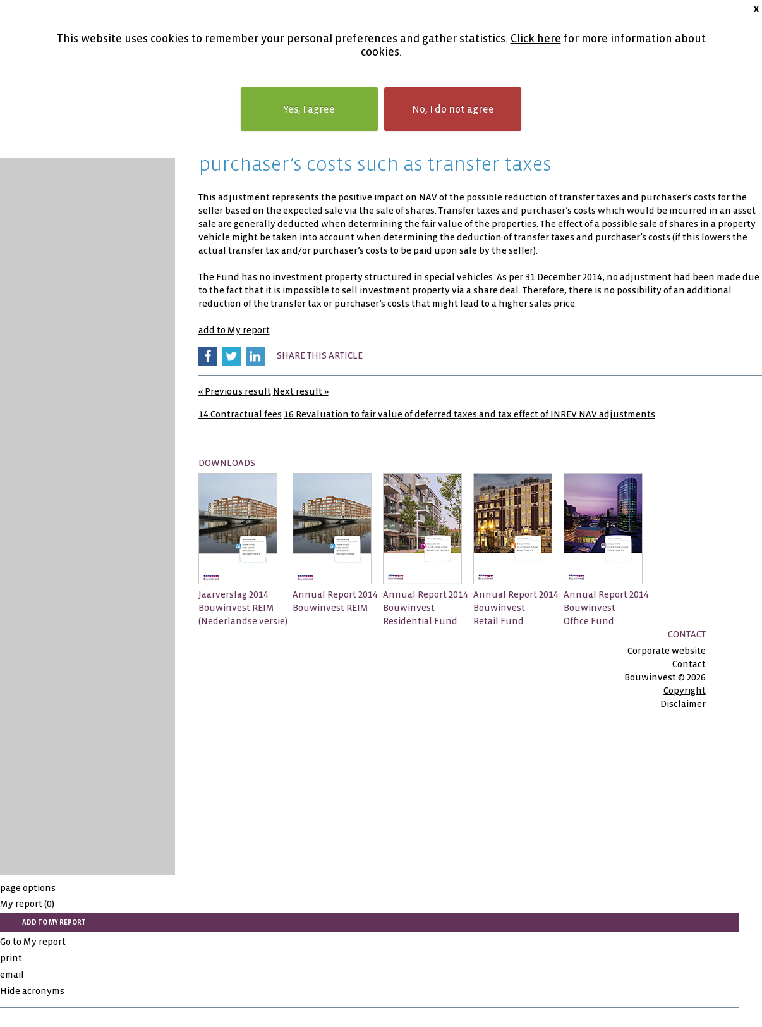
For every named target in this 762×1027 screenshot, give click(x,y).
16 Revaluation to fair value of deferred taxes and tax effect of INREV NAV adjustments (469, 414)
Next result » (301, 391)
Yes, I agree (309, 109)
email (12, 974)
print (11, 958)
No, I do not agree (453, 109)
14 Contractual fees (240, 414)
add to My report (234, 330)
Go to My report (33, 942)
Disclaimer (683, 704)
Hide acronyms (32, 991)
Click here (536, 39)
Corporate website (666, 651)
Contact (689, 664)
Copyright (684, 691)
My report (27, 904)
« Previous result (234, 391)
